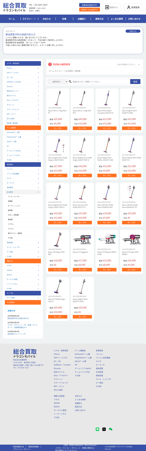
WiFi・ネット (11, 114)
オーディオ (10, 183)
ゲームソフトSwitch (14, 151)
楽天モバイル (11, 95)
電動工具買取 (59, 396)
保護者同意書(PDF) (89, 5)
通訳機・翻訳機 (12, 123)
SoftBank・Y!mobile (14, 82)
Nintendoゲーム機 (13, 132)
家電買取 (99, 350)
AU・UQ (10, 77)
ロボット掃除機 (13, 215)
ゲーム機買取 (80, 350)
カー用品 (10, 252)
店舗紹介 (82, 18)
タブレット (10, 105)
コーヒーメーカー (14, 196)
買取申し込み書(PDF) (89, 9)
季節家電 (10, 242)
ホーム (12, 18)
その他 (9, 160)
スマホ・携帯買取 (61, 350)
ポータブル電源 (12, 279)
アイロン (11, 229)
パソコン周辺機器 (13, 174)
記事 (64, 18)
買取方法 (99, 18)
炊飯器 (10, 201)
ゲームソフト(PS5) (13, 155)
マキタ (9, 265)
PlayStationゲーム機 (14, 137)
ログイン (111, 7)
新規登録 (133, 7)
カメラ (9, 178)
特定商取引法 (18, 446)
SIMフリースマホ (12, 72)
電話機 (10, 219)
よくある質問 (117, 18)
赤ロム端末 (10, 118)
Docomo (10, 86)
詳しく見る (58, 128)
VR (8, 146)
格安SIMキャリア (13, 91)
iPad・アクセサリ (13, 100)
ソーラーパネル (12, 284)
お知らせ (47, 18)
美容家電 (10, 187)
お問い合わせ (134, 18)
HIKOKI (9, 270)
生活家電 (10, 192)
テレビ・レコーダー (14, 247)
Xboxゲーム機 (11, 141)
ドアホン (11, 224)
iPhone (9, 68)
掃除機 (10, 210)
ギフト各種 (10, 298)
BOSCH (9, 275)
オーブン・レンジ (14, 206)
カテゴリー (29, 18)
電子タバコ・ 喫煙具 (15, 233)
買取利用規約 (33, 446)
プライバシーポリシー (22, 449)
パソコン (10, 169)
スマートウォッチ (13, 109)
